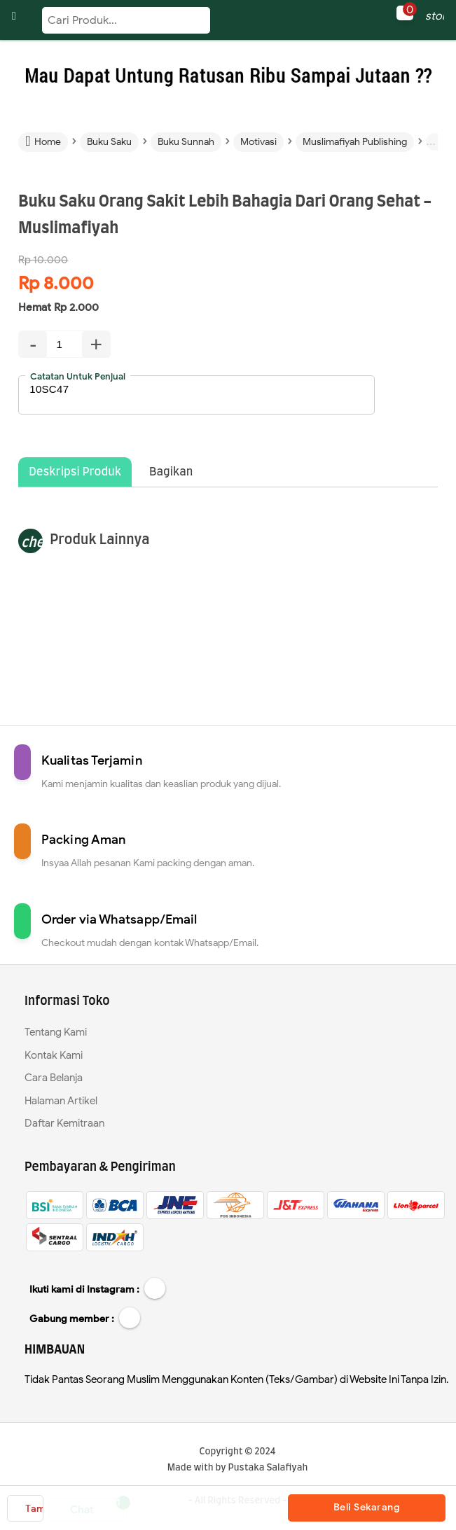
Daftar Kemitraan (64, 1123)
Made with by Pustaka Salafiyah (237, 1468)
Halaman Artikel (61, 1100)
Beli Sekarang (367, 1507)
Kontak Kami (54, 1055)
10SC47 (196, 395)
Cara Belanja (54, 1077)
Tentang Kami (56, 1032)
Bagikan (171, 472)
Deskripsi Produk (75, 472)
